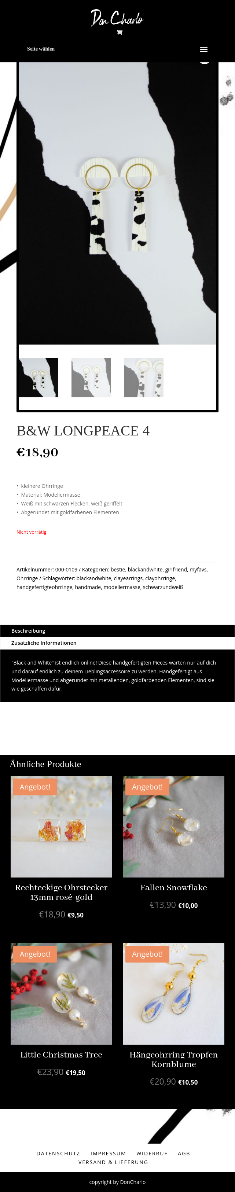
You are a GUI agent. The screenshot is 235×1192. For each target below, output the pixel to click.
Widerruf (152, 1153)
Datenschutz (59, 1153)
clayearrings (128, 578)
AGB (184, 1153)
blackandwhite (145, 569)
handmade (88, 587)
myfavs (198, 569)
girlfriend (176, 569)
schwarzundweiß (163, 587)
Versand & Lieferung (113, 1162)
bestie (118, 569)
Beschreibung (28, 630)
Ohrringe (27, 578)
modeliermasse (121, 587)
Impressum (108, 1153)
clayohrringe (160, 578)
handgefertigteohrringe (44, 587)
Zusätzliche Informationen (44, 642)
